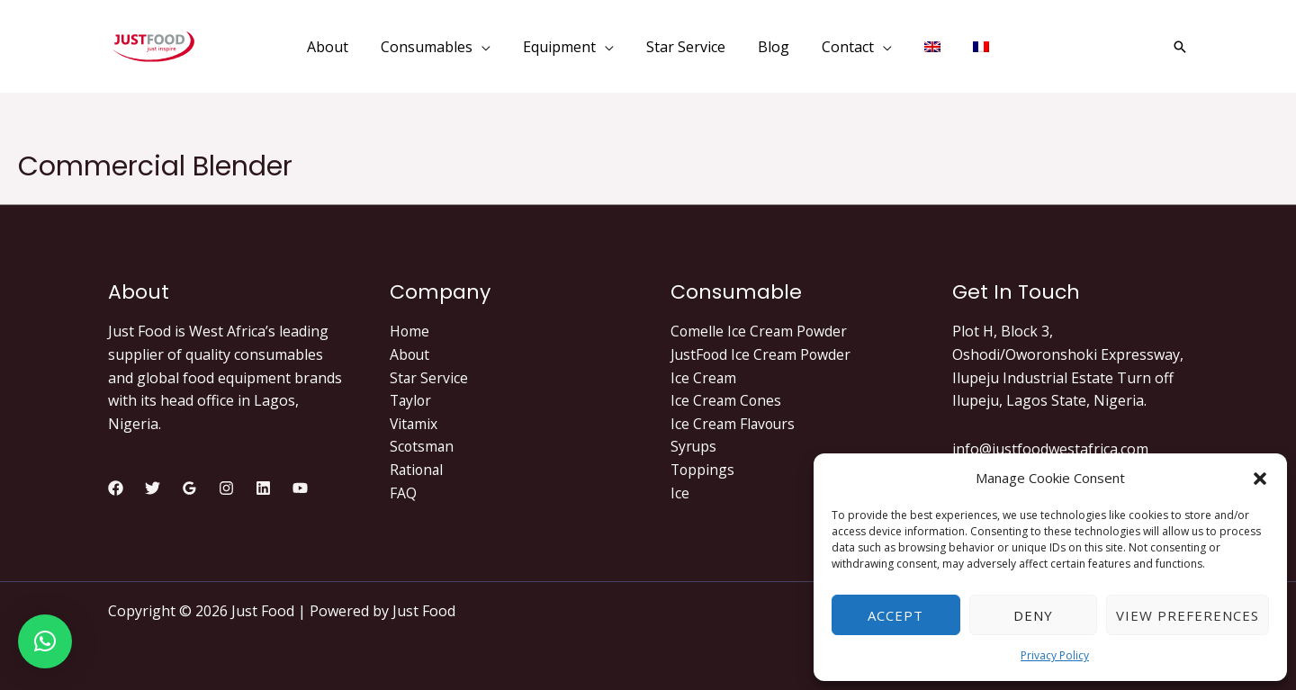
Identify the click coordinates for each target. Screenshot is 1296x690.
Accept (895, 615)
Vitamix (414, 424)
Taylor (412, 400)
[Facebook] (115, 488)
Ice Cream (703, 378)
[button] (1260, 479)
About (410, 354)
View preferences (1187, 615)
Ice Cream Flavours (734, 424)
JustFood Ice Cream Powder (762, 354)
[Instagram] (226, 488)
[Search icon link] (1180, 47)
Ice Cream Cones (726, 400)
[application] (491, 47)
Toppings (703, 469)
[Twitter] (152, 488)
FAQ (403, 493)
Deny (1033, 615)
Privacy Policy (1055, 655)
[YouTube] (300, 488)
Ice (679, 493)
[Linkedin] (263, 488)
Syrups (693, 446)
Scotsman (422, 446)
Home (410, 331)
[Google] (189, 488)
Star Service (429, 378)
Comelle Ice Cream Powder (760, 331)
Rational (418, 469)
